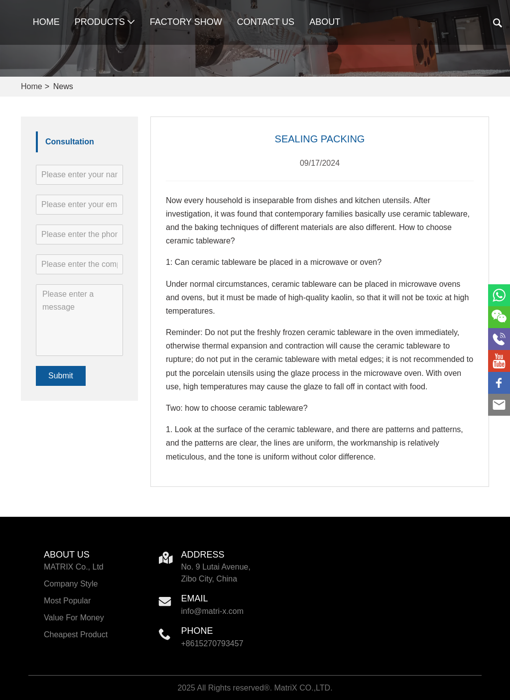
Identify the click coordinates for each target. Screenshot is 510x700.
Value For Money (74, 617)
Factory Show (186, 22)
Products (105, 22)
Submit (60, 375)
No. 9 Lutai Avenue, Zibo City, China (216, 573)
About (324, 22)
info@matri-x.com (212, 611)
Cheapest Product (76, 634)
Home (46, 22)
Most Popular (67, 600)
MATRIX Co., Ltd (74, 567)
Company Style (71, 584)
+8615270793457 (212, 643)
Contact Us (265, 22)
